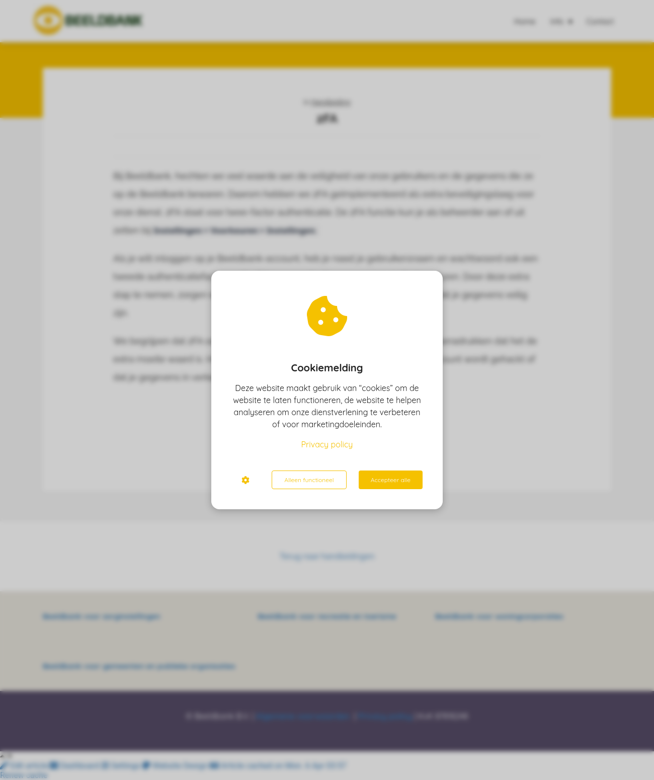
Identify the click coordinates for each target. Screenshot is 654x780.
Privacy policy (327, 444)
